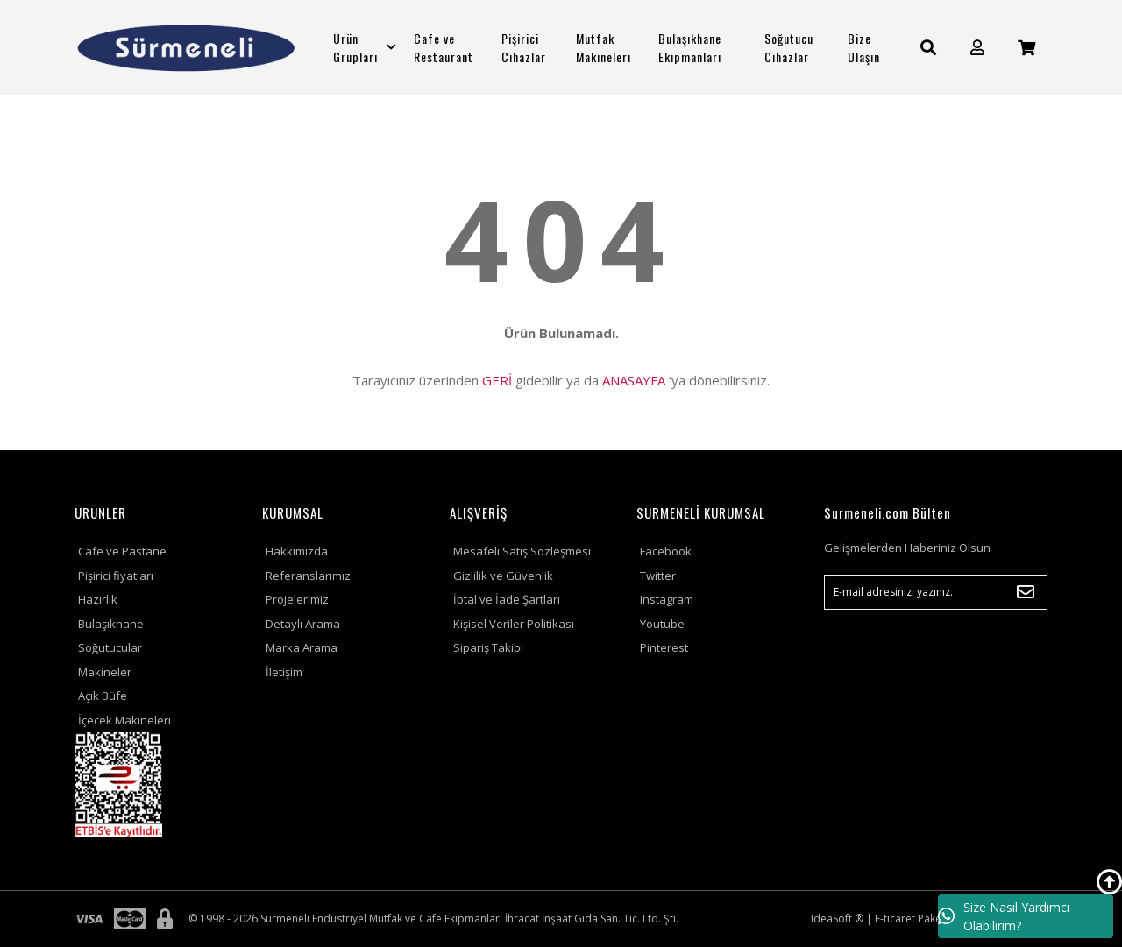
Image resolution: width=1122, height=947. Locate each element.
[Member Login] (977, 48)
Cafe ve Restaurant (443, 47)
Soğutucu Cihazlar (788, 47)
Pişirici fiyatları (115, 575)
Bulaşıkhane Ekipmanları (689, 47)
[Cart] (1026, 48)
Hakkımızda (297, 551)
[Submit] (1025, 592)
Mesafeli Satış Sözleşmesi (522, 551)
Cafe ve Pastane (122, 551)
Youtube (662, 624)
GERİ (497, 380)
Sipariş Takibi (488, 647)
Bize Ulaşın (864, 47)
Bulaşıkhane (111, 624)
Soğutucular (110, 647)
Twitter (658, 575)
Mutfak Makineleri (603, 47)
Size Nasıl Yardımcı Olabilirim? (1003, 916)
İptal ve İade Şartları (506, 599)
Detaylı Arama (303, 624)
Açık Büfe (102, 695)
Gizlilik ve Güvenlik (503, 575)
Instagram (666, 599)
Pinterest (664, 647)
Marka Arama (301, 647)
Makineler (104, 672)
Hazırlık (97, 599)
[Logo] (186, 47)
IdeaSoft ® (837, 918)
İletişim (284, 672)
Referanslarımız (308, 575)
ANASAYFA (633, 380)
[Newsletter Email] (935, 592)
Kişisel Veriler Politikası (513, 624)
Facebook (666, 551)
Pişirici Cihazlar (523, 47)
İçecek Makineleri (124, 720)
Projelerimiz (297, 599)
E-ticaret (895, 918)
